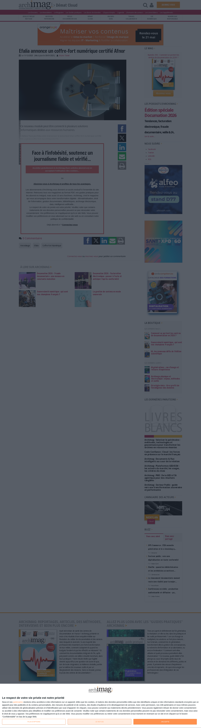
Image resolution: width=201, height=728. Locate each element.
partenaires (18, 702)
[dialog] (100, 706)
